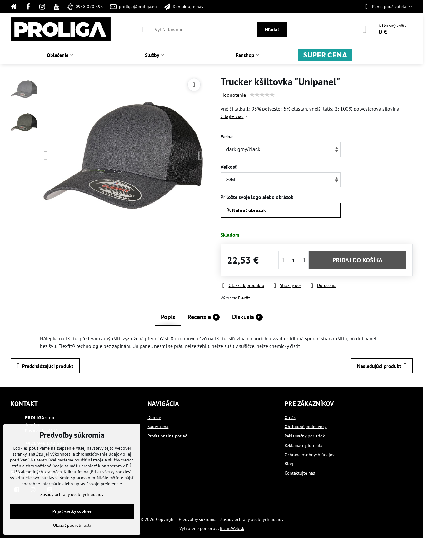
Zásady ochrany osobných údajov (252, 519)
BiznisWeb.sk (232, 528)
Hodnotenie (233, 95)
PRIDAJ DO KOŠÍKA (357, 260)
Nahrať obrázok (246, 210)
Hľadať (272, 29)
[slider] (262, 94)
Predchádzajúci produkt (45, 366)
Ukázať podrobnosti (72, 525)
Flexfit (244, 298)
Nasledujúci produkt (381, 366)
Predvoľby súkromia (197, 519)
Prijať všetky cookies (72, 511)
